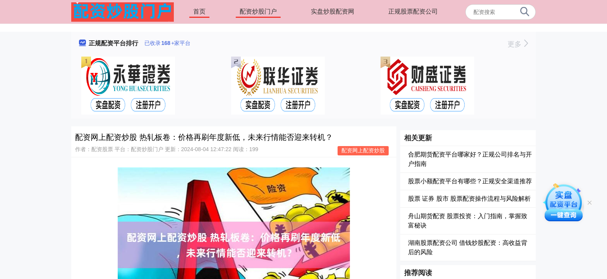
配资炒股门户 (258, 11)
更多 (518, 44)
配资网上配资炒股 (363, 150)
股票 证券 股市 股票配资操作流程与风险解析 (469, 198)
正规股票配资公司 (413, 11)
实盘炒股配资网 (332, 11)
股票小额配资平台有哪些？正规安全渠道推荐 (470, 181)
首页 (199, 11)
